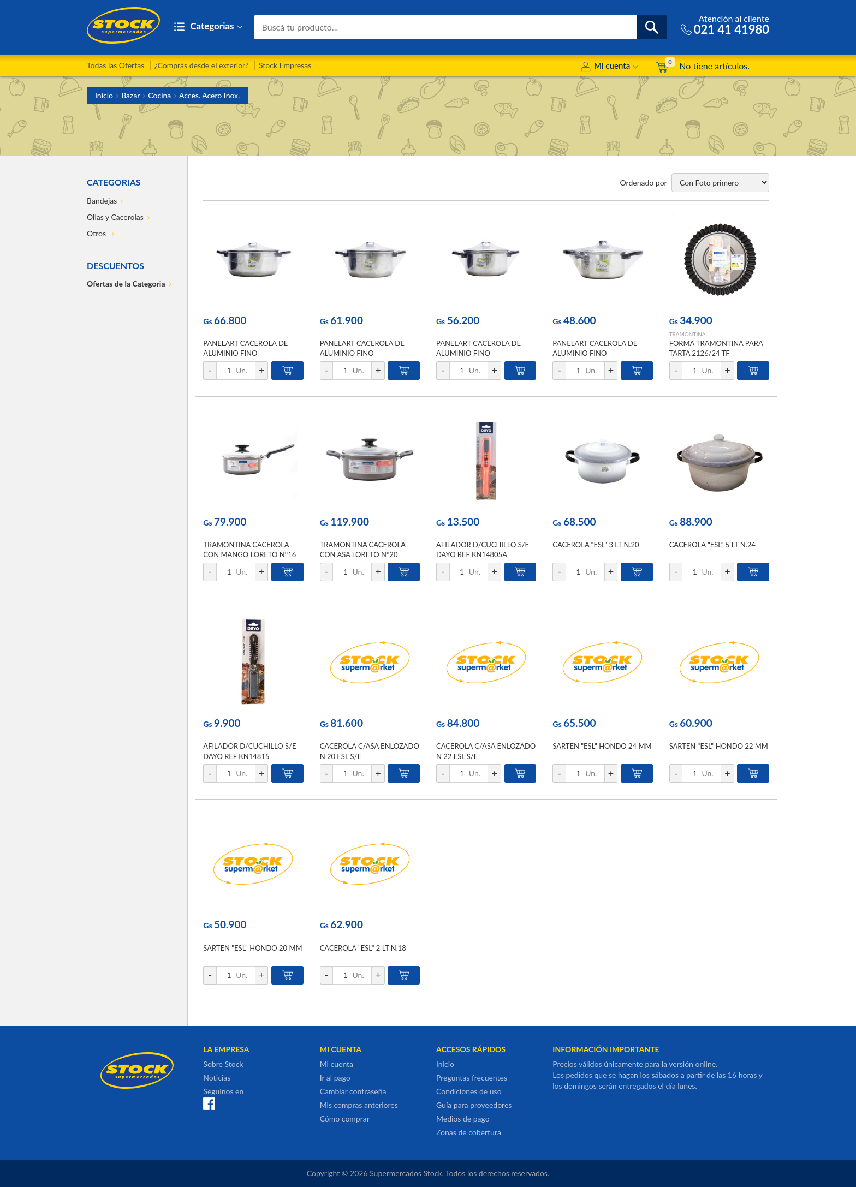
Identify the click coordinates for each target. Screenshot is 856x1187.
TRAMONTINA (687, 334)
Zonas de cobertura (468, 1132)
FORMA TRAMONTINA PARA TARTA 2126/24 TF (716, 348)
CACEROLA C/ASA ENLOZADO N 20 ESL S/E (369, 751)
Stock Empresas (285, 65)
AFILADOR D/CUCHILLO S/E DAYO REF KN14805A (482, 549)
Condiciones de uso (469, 1091)
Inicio (104, 95)
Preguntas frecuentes (471, 1077)
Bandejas (102, 200)
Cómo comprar (345, 1118)
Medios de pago (463, 1118)
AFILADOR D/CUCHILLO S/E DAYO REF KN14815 (249, 751)
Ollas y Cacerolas (115, 217)
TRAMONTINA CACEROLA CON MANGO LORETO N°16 (249, 549)
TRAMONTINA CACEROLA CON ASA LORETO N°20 (363, 549)
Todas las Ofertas (115, 65)
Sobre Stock (223, 1064)
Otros (97, 233)
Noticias (216, 1077)
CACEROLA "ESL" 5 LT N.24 (712, 544)
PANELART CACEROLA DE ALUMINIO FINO (245, 348)
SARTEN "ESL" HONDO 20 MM (252, 948)
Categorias (208, 27)
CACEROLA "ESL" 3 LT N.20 (595, 544)
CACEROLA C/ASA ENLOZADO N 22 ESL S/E (486, 751)
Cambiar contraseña (353, 1091)
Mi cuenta (609, 67)
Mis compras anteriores (359, 1105)
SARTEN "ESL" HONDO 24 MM (601, 746)
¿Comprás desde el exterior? (201, 65)
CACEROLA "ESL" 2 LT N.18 (363, 948)
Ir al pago (335, 1077)
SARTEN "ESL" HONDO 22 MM (718, 746)
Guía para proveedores (474, 1105)
